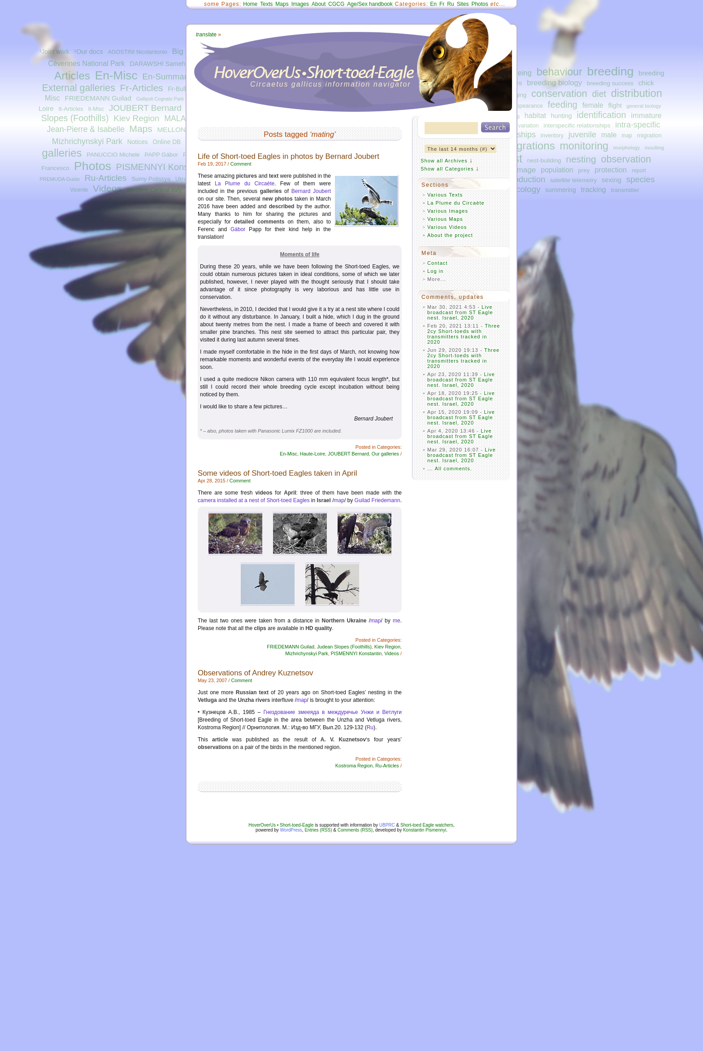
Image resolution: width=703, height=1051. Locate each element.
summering (560, 189)
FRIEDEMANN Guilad (98, 98)
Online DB (166, 142)
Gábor (237, 229)
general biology (643, 106)
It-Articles (70, 108)
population (557, 170)
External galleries (78, 88)
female (592, 105)
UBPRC (387, 825)
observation (626, 159)
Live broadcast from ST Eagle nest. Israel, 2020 (460, 312)
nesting (581, 159)
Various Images (447, 211)
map (626, 135)
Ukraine (184, 179)
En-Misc (116, 75)
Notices (137, 142)
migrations (530, 146)
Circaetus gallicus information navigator (330, 84)
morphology (626, 147)
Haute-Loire (312, 453)
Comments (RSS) (355, 830)
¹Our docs (88, 51)
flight (615, 105)
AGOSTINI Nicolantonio (137, 52)
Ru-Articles (106, 178)
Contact (437, 263)
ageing (521, 73)
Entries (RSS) (318, 830)
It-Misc (96, 109)
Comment (241, 163)
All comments (452, 468)
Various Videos (447, 227)
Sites (463, 4)
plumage (521, 169)
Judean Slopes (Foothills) (344, 646)
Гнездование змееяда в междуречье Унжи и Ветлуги (333, 712)
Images (300, 4)
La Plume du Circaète (244, 183)
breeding (610, 71)
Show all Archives (444, 160)
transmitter (625, 190)
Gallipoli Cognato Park (160, 98)
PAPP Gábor (161, 154)
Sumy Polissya (150, 178)
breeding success (610, 83)
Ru (450, 4)
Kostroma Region (354, 765)
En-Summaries (169, 76)
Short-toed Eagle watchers (426, 825)
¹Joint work (54, 51)
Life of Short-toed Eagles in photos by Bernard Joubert (288, 156)
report (639, 170)
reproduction (522, 179)
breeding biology (554, 83)
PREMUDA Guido (59, 179)
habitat (535, 115)
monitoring (584, 146)
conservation (559, 93)
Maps (140, 128)
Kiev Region (136, 118)
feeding (562, 104)
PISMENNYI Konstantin (163, 167)
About (318, 4)
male (609, 135)
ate (206, 34)
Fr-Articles (141, 88)
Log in (435, 271)
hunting (561, 115)
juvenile (582, 134)
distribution (636, 93)
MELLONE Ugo (181, 129)
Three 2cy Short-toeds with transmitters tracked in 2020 (463, 334)
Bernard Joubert (311, 191)
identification (601, 115)
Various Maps (445, 219)
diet (599, 94)
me (396, 620)
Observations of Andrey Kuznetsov (255, 673)
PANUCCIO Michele (113, 154)
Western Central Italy (154, 189)
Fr (441, 4)
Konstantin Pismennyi (424, 830)
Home (250, 4)
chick (646, 83)
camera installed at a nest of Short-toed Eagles (253, 500)
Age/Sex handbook (369, 4)
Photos (92, 166)
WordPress (291, 830)
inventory (552, 135)
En (433, 4)
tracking (593, 189)
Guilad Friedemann (377, 500)
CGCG (336, 4)
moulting (654, 147)
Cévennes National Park (86, 63)
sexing (611, 180)
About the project (450, 235)
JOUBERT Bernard (145, 108)
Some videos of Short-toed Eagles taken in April (277, 473)
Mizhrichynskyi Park (87, 141)
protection (611, 170)
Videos (107, 188)
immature (646, 115)
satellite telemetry (573, 180)
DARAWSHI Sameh (157, 63)
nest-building (544, 160)
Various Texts (445, 194)
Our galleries (385, 453)
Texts (266, 4)
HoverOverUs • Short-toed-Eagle (280, 825)
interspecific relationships (576, 125)
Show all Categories (447, 168)
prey (584, 170)
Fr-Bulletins (183, 89)
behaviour (559, 72)
